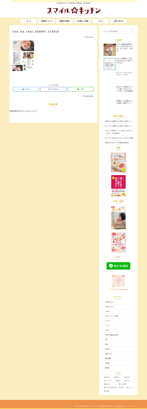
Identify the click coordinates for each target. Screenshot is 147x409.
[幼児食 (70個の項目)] (129, 377)
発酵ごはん (108, 354)
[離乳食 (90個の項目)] (108, 377)
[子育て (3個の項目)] (122, 387)
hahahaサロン (109, 302)
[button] (131, 31)
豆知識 (107, 363)
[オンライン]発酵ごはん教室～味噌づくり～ (119, 126)
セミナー (108, 321)
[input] (118, 31)
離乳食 (107, 368)
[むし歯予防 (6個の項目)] (126, 384)
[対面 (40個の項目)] (120, 380)
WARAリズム (109, 306)
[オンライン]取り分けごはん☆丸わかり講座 (119, 138)
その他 (107, 311)
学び (106, 339)
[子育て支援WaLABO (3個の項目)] (110, 387)
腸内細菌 (108, 358)
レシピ (107, 325)
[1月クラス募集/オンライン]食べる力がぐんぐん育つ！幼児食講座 (119, 132)
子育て (107, 330)
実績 (106, 344)
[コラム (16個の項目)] (129, 380)
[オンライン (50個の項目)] (109, 380)
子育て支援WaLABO (111, 335)
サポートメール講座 (111, 316)
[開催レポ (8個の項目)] (110, 384)
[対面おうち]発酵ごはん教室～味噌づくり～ (119, 121)
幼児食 (107, 349)
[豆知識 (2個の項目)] (118, 391)
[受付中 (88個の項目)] (118, 377)
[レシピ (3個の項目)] (130, 387)
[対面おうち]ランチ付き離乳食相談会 (117, 142)
